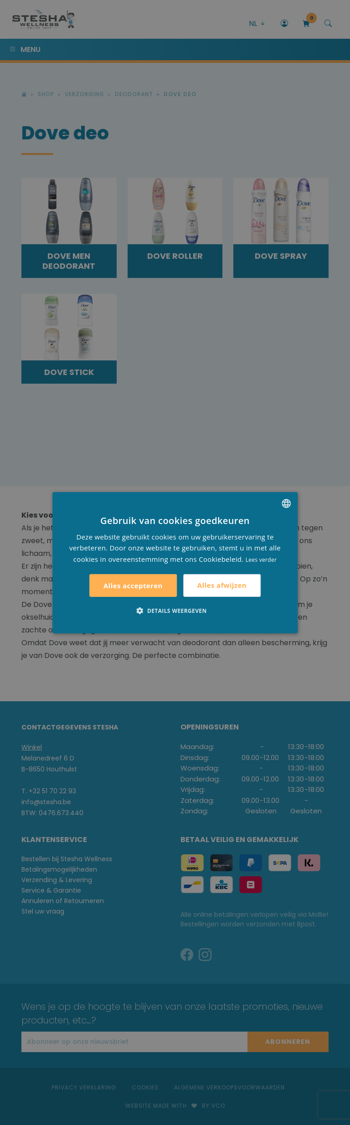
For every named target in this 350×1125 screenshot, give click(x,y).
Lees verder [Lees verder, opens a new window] (261, 560)
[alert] (175, 562)
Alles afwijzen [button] (222, 585)
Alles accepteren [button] (133, 585)
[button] (174, 610)
